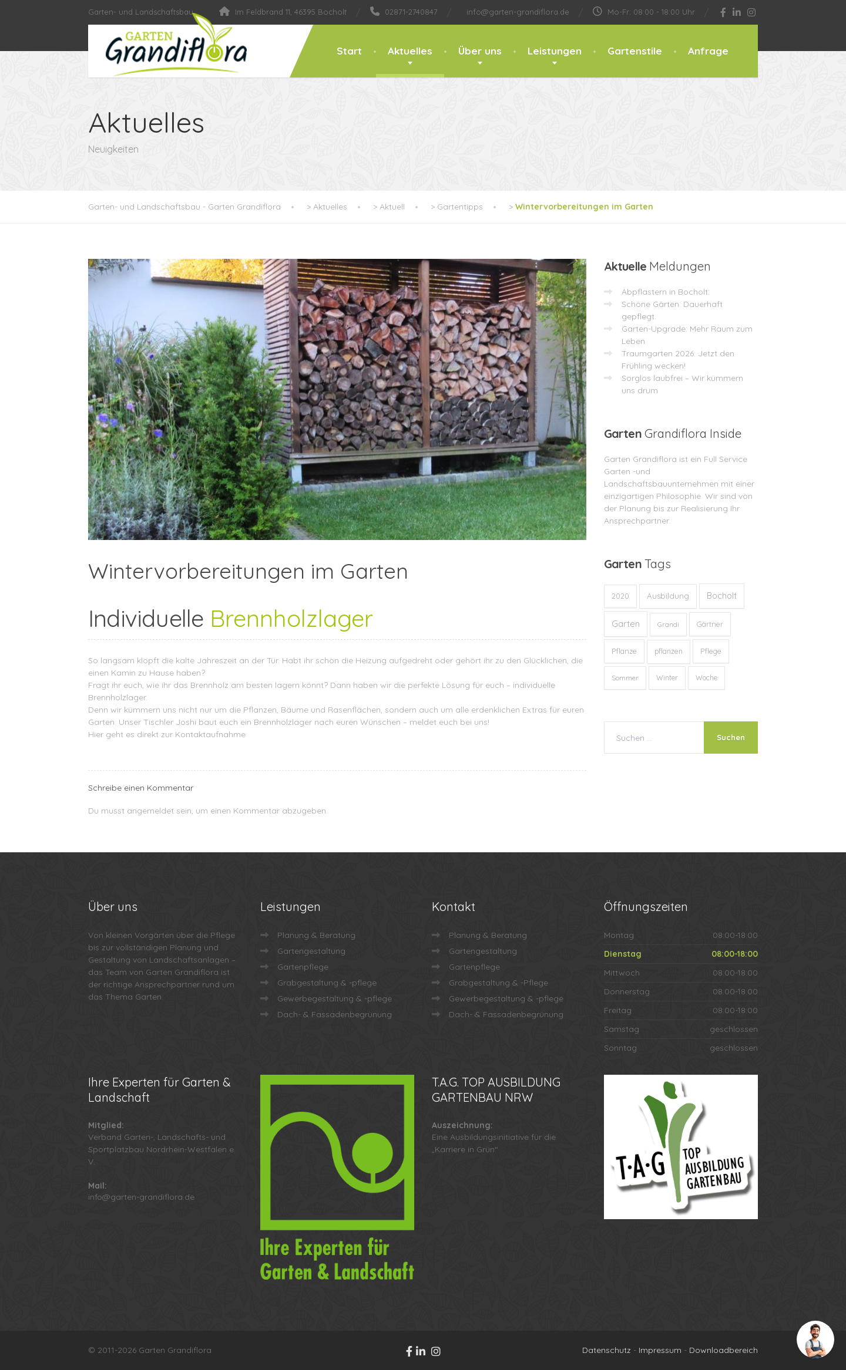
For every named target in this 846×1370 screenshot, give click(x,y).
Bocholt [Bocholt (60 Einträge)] (722, 595)
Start (349, 51)
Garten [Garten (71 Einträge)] (626, 623)
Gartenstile (634, 51)
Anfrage (708, 51)
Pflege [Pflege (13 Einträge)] (710, 651)
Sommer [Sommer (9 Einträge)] (625, 677)
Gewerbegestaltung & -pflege (334, 998)
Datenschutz (606, 1350)
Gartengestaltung (311, 951)
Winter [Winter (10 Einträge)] (667, 677)
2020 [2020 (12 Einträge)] (620, 596)
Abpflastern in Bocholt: (666, 291)
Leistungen (555, 51)
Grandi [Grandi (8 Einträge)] (668, 624)
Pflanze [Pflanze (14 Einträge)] (624, 651)
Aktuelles (410, 51)
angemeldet (150, 810)
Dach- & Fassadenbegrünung (334, 1014)
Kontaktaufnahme (210, 734)
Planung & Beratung (316, 935)
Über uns (480, 51)
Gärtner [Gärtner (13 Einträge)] (710, 624)
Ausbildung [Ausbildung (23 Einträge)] (668, 595)
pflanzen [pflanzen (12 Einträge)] (668, 651)
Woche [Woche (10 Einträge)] (706, 677)
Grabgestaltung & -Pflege (498, 982)
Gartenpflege (302, 966)
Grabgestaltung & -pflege (327, 982)
